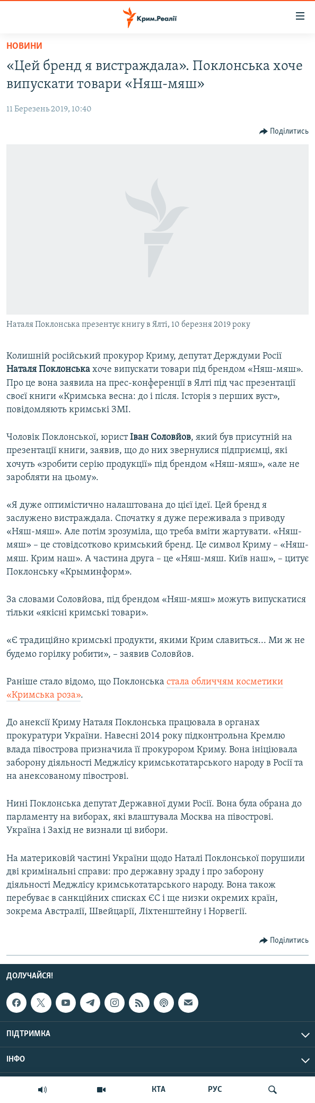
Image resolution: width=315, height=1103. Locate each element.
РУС (215, 1089)
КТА (158, 1089)
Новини (24, 46)
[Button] (284, 131)
